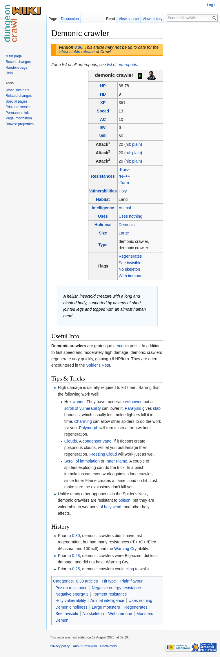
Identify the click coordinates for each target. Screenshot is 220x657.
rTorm (124, 182)
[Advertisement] (192, 115)
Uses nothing (130, 216)
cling (130, 569)
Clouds (70, 441)
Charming (83, 421)
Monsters (145, 613)
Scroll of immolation (82, 461)
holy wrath (113, 507)
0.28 (76, 555)
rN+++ (124, 176)
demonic (121, 345)
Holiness (102, 224)
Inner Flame (116, 461)
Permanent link (17, 113)
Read (110, 19)
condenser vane (97, 441)
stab (157, 408)
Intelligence (103, 207)
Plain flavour (131, 581)
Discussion (70, 19)
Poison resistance (71, 587)
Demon (61, 620)
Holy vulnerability (70, 600)
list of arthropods (122, 64)
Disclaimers (108, 646)
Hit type (109, 581)
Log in (212, 5)
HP (103, 85)
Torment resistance (110, 594)
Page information (19, 118)
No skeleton (129, 269)
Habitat (103, 199)
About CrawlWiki (85, 646)
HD (103, 94)
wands (78, 401)
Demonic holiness (71, 607)
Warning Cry (125, 548)
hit (128, 144)
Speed (103, 111)
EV (103, 127)
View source (129, 19)
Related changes (19, 96)
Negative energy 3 (71, 594)
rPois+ (124, 169)
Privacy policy (60, 646)
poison (124, 500)
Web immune (130, 276)
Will (103, 136)
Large (124, 233)
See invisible (130, 263)
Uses (103, 216)
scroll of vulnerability (82, 408)
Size (103, 233)
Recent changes (18, 62)
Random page (16, 67)
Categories (63, 581)
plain (136, 144)
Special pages (16, 101)
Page (52, 19)
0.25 (76, 569)
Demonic (126, 224)
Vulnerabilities (103, 191)
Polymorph (88, 427)
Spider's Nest (98, 365)
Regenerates (130, 256)
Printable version (18, 107)
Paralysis (133, 408)
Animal (125, 207)
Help (9, 73)
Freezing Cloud (103, 454)
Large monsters (106, 607)
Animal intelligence (107, 600)
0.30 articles (87, 581)
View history (153, 19)
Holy (123, 191)
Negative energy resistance (116, 587)
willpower (133, 401)
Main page (14, 56)
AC (103, 119)
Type (103, 244)
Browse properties (20, 124)
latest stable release (77, 51)
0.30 (78, 47)
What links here (18, 90)
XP (103, 102)
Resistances (103, 176)
